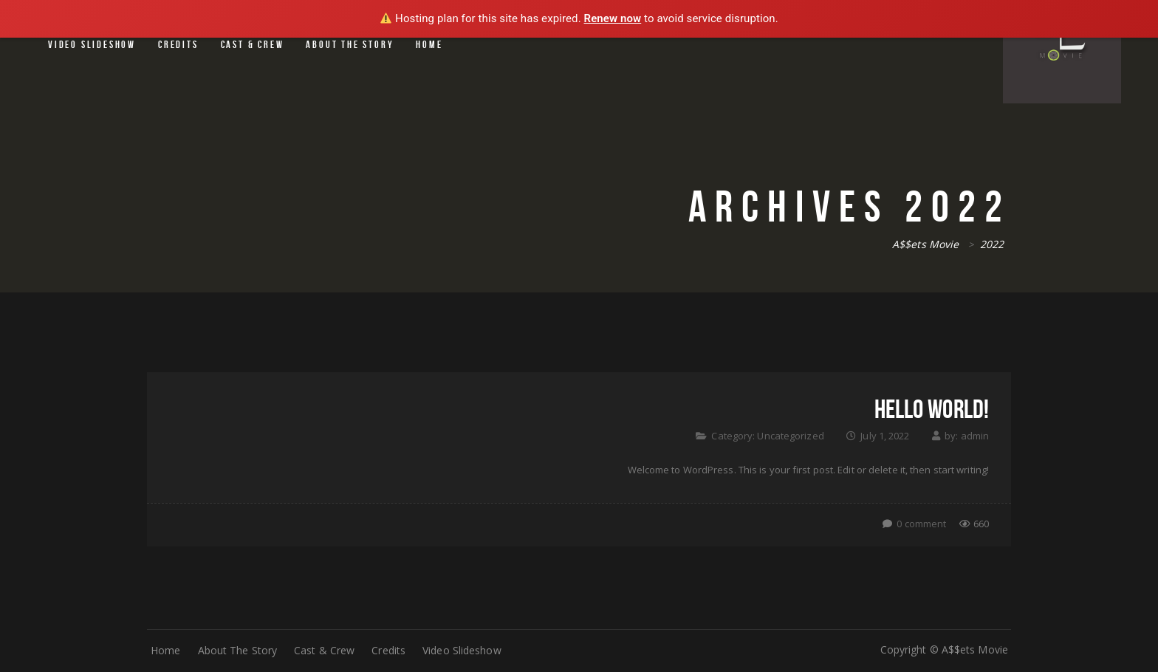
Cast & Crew (252, 44)
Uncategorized (790, 435)
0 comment (921, 523)
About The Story (350, 44)
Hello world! (931, 408)
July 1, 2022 (884, 435)
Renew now (613, 18)
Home (429, 44)
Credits (178, 44)
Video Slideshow (92, 44)
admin (975, 435)
